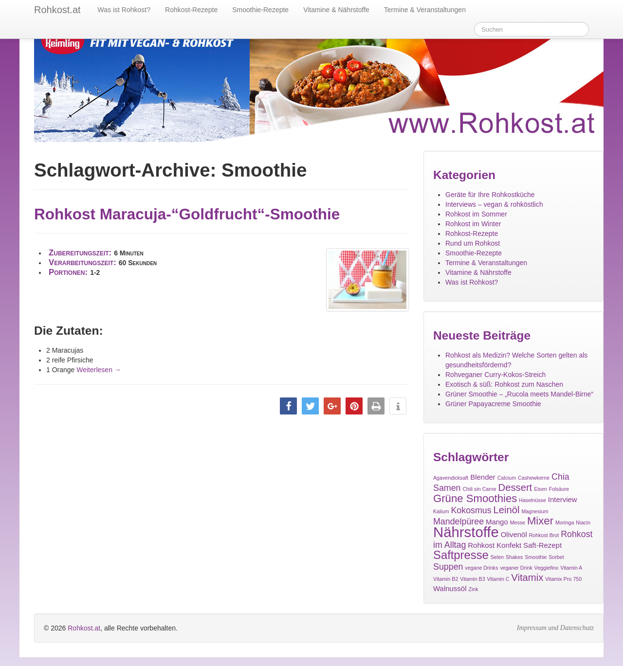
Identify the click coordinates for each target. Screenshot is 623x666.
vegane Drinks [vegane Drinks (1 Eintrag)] (481, 568)
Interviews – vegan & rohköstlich (494, 204)
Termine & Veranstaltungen (425, 10)
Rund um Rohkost (472, 243)
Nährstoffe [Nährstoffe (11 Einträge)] (466, 532)
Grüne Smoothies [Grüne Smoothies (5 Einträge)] (475, 498)
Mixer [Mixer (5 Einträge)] (540, 521)
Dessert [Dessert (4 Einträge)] (515, 487)
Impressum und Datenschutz (555, 627)
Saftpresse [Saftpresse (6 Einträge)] (461, 554)
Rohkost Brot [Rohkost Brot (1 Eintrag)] (544, 535)
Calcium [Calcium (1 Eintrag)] (506, 478)
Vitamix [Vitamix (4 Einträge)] (527, 577)
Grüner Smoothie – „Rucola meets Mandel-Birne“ (519, 394)
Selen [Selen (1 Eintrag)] (497, 557)
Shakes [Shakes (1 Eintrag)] (514, 557)
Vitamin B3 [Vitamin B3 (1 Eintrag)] (472, 579)
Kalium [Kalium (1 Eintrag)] (441, 511)
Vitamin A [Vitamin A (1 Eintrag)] (571, 568)
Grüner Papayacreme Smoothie (493, 404)
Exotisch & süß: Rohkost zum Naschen (504, 384)
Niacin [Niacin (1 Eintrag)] (583, 522)
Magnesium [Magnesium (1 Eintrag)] (534, 511)
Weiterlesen (98, 370)
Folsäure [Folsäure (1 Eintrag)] (559, 489)
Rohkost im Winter (473, 224)
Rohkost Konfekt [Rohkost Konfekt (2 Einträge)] (494, 545)
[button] (288, 405)
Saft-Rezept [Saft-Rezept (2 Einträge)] (542, 545)
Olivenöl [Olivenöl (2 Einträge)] (514, 534)
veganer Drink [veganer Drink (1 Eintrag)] (516, 568)
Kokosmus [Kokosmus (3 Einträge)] (471, 510)
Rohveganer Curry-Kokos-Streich (495, 374)
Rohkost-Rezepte (191, 10)
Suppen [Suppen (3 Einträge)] (448, 567)
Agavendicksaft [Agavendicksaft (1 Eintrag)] (450, 478)
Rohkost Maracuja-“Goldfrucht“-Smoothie (187, 214)
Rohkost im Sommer (476, 214)
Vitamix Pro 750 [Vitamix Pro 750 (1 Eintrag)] (563, 579)
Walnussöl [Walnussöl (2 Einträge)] (450, 588)
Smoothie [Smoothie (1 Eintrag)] (536, 557)
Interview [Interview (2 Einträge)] (562, 499)
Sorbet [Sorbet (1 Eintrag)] (556, 557)
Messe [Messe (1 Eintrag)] (517, 522)
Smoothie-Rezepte (260, 10)
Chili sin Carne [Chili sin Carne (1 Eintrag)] (479, 489)
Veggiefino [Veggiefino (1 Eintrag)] (546, 568)
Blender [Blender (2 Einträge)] (482, 477)
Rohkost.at (84, 628)
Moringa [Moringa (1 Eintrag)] (564, 522)
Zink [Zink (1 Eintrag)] (473, 589)
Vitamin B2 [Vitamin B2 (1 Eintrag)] (445, 579)
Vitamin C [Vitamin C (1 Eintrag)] (498, 579)
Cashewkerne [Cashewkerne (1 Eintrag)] (534, 478)
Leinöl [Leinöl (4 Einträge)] (507, 509)
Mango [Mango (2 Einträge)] (497, 522)
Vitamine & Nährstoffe (336, 10)
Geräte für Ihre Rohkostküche (490, 194)
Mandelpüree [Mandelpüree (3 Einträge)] (458, 521)
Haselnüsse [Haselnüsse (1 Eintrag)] (532, 500)
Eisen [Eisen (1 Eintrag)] (540, 489)
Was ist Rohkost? (124, 10)
